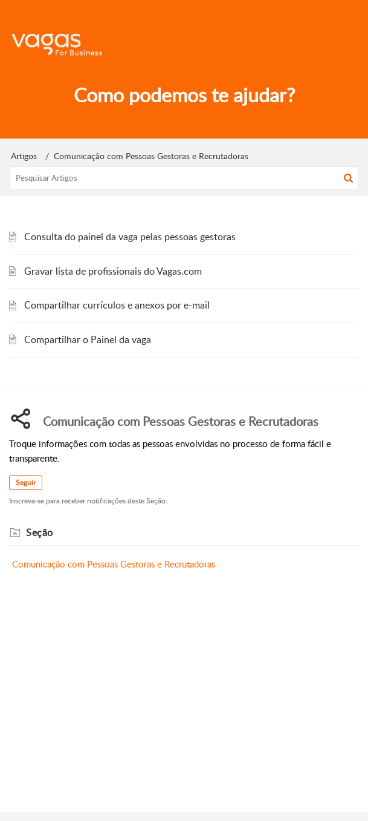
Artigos (24, 156)
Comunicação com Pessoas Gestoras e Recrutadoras (113, 564)
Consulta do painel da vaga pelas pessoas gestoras (130, 236)
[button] (348, 178)
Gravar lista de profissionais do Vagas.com (113, 271)
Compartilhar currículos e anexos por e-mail (117, 305)
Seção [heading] (39, 532)
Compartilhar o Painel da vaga (87, 339)
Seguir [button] (26, 482)
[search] (184, 177)
